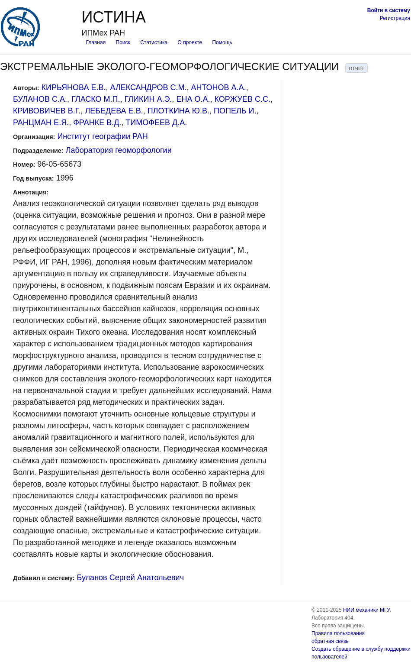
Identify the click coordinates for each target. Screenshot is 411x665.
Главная (96, 42)
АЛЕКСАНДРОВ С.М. (148, 87)
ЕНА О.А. (193, 99)
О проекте (190, 42)
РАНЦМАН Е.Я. (41, 122)
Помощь (222, 42)
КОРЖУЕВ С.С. (242, 99)
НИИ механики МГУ (366, 610)
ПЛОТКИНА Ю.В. (178, 111)
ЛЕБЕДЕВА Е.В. (114, 111)
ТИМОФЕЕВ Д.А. (156, 122)
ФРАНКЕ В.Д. (97, 122)
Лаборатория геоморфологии (119, 150)
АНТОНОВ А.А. (218, 87)
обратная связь (330, 641)
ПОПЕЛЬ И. (235, 111)
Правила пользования (338, 633)
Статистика (153, 42)
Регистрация (395, 18)
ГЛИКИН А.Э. (148, 99)
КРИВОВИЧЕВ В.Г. (46, 111)
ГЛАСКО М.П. (95, 99)
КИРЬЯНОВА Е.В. (74, 87)
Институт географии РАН (102, 136)
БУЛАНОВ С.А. (40, 99)
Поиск (123, 42)
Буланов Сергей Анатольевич (130, 577)
